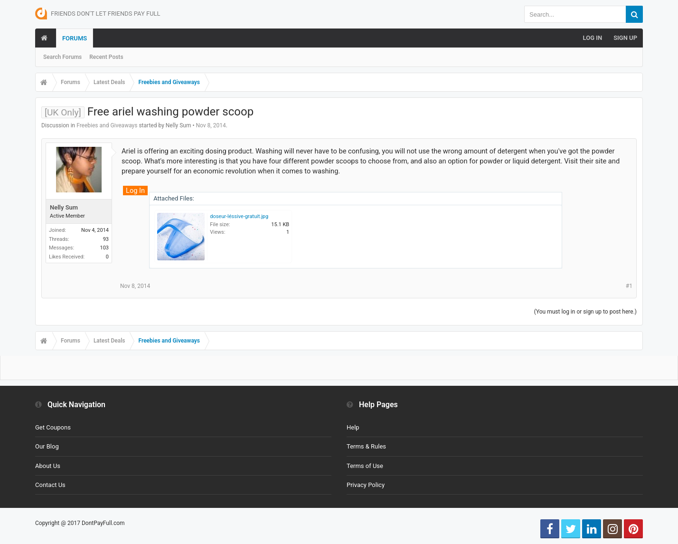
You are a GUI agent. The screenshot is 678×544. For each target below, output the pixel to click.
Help (353, 427)
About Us (47, 465)
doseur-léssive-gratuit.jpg (239, 216)
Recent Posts (106, 57)
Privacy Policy (366, 484)
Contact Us (50, 484)
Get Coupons (53, 427)
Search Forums (62, 57)
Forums (74, 38)
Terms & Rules (366, 446)
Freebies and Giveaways (106, 125)
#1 (629, 286)
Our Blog (47, 446)
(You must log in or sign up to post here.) (585, 311)
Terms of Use (365, 465)
